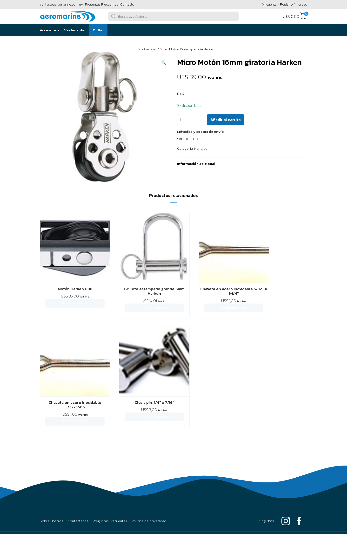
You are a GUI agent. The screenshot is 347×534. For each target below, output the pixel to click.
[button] (163, 62)
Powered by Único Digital (281, 465)
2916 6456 (250, 414)
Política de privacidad (149, 382)
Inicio (137, 49)
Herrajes (150, 49)
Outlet (98, 30)
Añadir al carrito (225, 119)
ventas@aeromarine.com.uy (61, 4)
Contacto (127, 4)
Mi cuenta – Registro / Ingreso (284, 4)
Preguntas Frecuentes (101, 4)
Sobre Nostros (51, 382)
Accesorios (49, 30)
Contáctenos (78, 382)
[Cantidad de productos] (190, 119)
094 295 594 (287, 414)
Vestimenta (74, 30)
